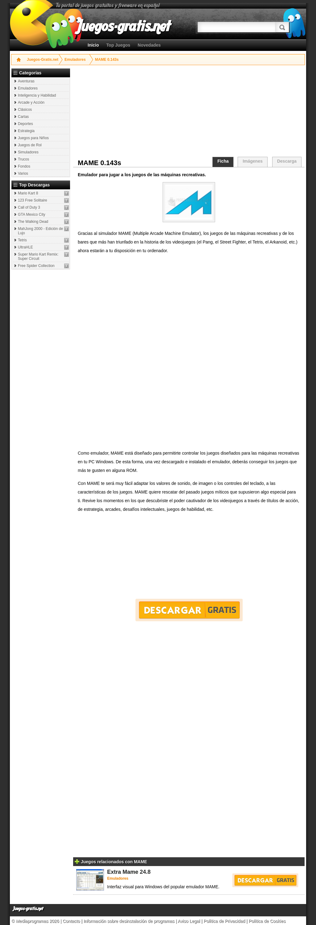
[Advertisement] (41, 364)
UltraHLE (25, 247)
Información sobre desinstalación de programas (129, 921)
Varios (23, 173)
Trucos (23, 159)
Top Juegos (118, 45)
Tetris (22, 240)
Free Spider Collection (36, 266)
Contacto (72, 921)
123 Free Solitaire (32, 200)
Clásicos (25, 109)
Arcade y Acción (31, 102)
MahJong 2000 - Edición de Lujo (40, 231)
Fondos (24, 166)
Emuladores (75, 59)
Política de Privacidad (224, 921)
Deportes (25, 124)
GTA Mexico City (31, 214)
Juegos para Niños (33, 138)
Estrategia (26, 131)
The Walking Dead (33, 221)
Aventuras (26, 81)
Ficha (223, 161)
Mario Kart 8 (28, 193)
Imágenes (253, 161)
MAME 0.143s (107, 59)
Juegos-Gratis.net (42, 59)
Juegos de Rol (30, 145)
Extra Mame (122, 872)
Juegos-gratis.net (28, 908)
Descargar (189, 610)
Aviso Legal (189, 921)
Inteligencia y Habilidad (37, 95)
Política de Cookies (266, 921)
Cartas (23, 117)
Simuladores (28, 152)
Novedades (149, 45)
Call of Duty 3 (29, 207)
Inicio (93, 45)
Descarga (287, 161)
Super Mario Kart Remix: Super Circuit (38, 256)
